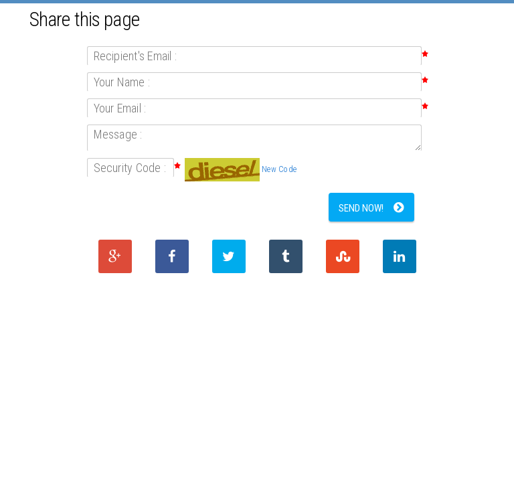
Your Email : (120, 108)
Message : (118, 134)
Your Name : (122, 82)
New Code (279, 169)
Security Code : (130, 168)
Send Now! (361, 208)
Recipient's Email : (135, 56)
